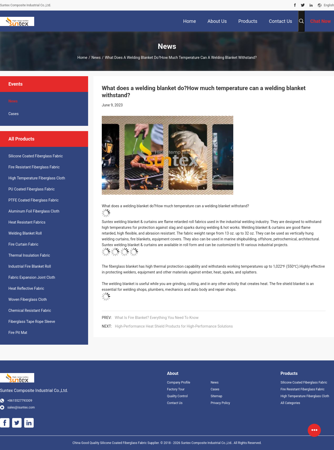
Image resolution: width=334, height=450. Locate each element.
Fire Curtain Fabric (23, 244)
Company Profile (178, 382)
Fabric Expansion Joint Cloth (31, 277)
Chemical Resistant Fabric (29, 310)
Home (82, 57)
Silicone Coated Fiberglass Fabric (35, 156)
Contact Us (175, 403)
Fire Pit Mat (17, 332)
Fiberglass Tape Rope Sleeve (31, 321)
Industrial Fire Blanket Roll (29, 266)
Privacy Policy (220, 403)
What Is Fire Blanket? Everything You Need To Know (157, 317)
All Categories (290, 403)
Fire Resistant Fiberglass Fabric (34, 167)
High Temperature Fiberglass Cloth (36, 178)
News (96, 57)
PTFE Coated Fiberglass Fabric (33, 200)
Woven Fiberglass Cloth (27, 299)
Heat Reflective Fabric (26, 288)
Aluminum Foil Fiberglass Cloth (33, 211)
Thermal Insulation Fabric (29, 255)
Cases (13, 114)
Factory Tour (176, 389)
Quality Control (177, 396)
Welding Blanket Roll (25, 233)
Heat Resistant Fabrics (26, 222)
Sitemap (216, 396)
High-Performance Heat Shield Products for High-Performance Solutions (174, 326)
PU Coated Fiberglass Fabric (31, 189)
